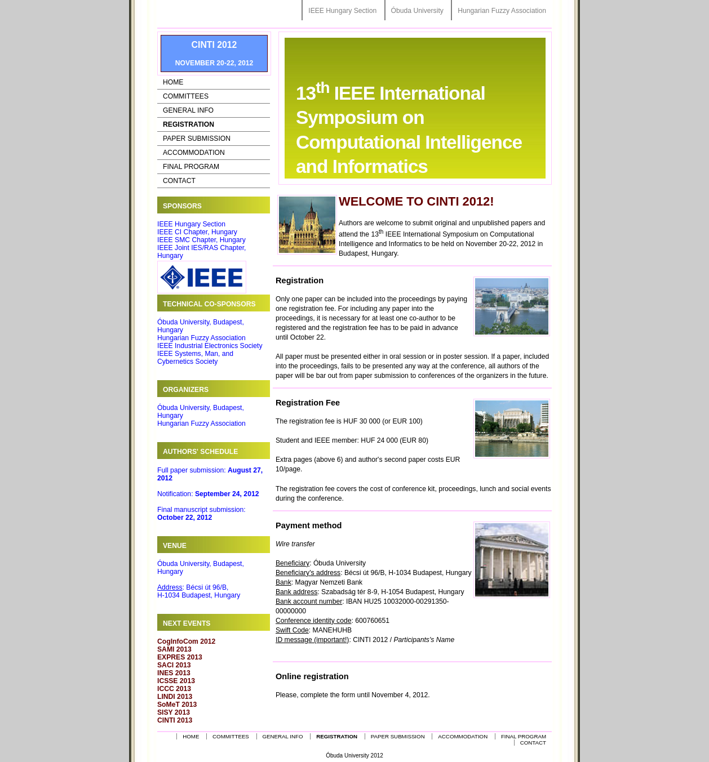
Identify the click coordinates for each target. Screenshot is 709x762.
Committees (186, 96)
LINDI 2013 (174, 697)
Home (173, 82)
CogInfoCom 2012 (186, 641)
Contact (179, 181)
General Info (188, 110)
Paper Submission (197, 138)
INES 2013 (173, 673)
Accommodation (194, 153)
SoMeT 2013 (177, 704)
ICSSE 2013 (176, 681)
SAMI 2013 (174, 649)
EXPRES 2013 (179, 657)
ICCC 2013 (174, 689)
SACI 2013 (173, 665)
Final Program (191, 167)
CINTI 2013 (174, 720)
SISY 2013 (173, 712)
